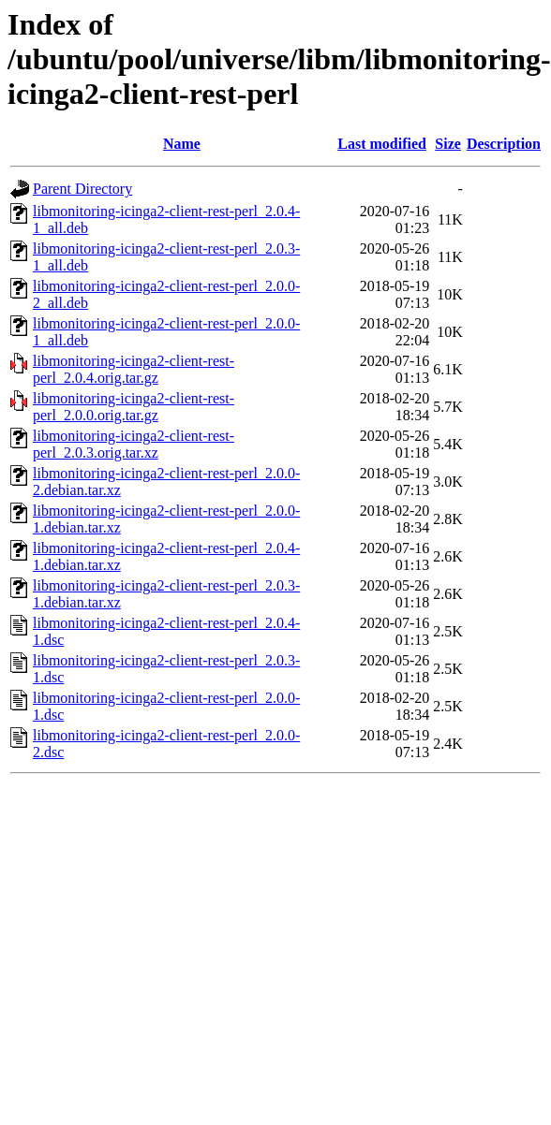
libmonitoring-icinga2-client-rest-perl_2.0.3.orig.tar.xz (133, 444)
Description (504, 144)
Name (182, 144)
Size (448, 144)
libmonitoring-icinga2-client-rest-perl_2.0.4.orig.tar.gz (133, 369)
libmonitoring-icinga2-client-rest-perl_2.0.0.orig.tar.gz (133, 406)
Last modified (381, 144)
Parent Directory (82, 189)
